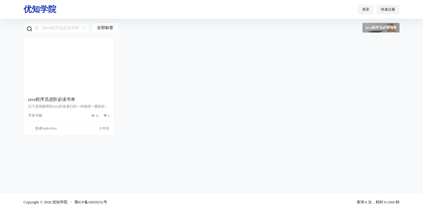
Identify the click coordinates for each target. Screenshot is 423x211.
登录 (365, 9)
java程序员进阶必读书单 (51, 99)
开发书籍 (35, 115)
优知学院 (59, 202)
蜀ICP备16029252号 (90, 202)
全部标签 (105, 27)
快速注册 (388, 9)
